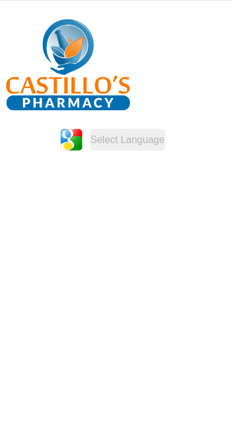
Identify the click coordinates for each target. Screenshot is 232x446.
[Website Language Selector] (127, 140)
